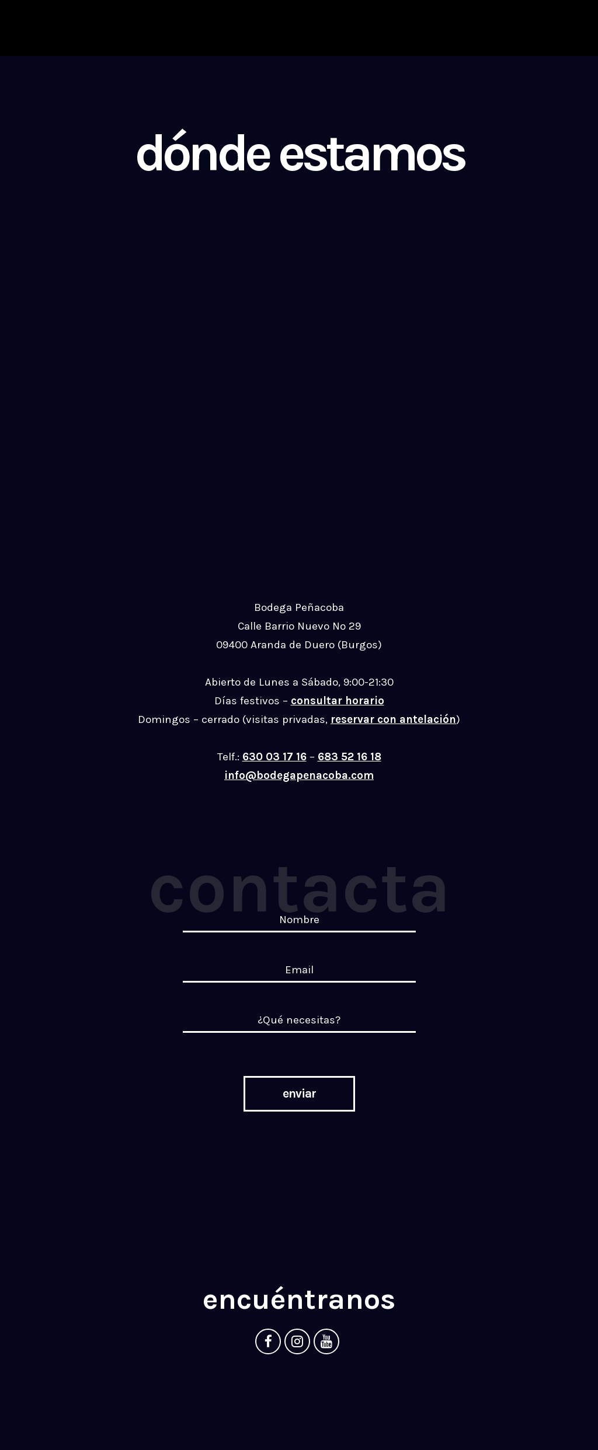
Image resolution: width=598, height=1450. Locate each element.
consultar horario (337, 700)
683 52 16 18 (349, 756)
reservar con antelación (393, 719)
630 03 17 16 (274, 756)
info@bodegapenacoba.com (299, 775)
